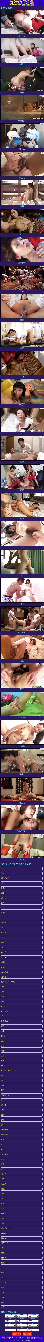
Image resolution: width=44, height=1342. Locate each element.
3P (2, 1268)
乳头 (3, 1090)
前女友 (3, 957)
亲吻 (3, 1046)
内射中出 (4, 932)
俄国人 (3, 1174)
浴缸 (3, 873)
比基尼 (3, 888)
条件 (11, 1338)
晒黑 (3, 1253)
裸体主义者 (5, 1095)
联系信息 (5, 1338)
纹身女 (3, 1258)
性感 (3, 1189)
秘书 (3, 1179)
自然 (3, 1085)
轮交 (3, 1001)
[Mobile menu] (2, 3)
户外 (3, 1110)
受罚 (3, 1139)
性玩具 (3, 1184)
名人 (3, 918)
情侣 (3, 927)
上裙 (3, 1292)
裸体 (3, 1080)
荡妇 (3, 1204)
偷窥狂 (3, 1297)
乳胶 (3, 1051)
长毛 (3, 1065)
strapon (4, 1233)
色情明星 (4, 1130)
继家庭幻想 (5, 1228)
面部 (3, 967)
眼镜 (3, 1006)
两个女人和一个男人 (8, 982)
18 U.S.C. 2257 (20, 1338)
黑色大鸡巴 (5, 878)
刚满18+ (4, 1263)
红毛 (3, 1159)
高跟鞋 (3, 1026)
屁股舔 (3, 1169)
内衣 (3, 1061)
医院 (3, 1036)
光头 (3, 868)
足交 (3, 996)
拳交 (3, 992)
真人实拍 (4, 1154)
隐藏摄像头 (5, 1021)
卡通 (3, 908)
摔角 (3, 1307)
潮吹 (3, 1223)
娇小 (3, 1115)
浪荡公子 (4, 1243)
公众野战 (4, 1135)
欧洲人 (3, 952)
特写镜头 (4, 923)
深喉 (3, 937)
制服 (3, 1287)
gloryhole (4, 1011)
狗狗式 (3, 942)
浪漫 (3, 947)
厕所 (3, 1277)
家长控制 (38, 1338)
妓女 (3, 1302)
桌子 (3, 1248)
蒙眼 (3, 893)
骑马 (3, 1164)
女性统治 (4, 972)
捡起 (3, 1120)
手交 (3, 1016)
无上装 (3, 1282)
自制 (3, 1031)
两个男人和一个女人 (8, 1070)
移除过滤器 (27, 1334)
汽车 (3, 903)
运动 (3, 1218)
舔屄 (3, 1149)
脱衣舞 (3, 1238)
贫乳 (3, 1208)
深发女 (3, 898)
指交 (3, 987)
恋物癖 (3, 977)
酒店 (3, 1041)
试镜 (3, 913)
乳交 (3, 1273)
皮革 (3, 1056)
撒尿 (3, 1125)
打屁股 (3, 1213)
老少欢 (3, 1105)
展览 (3, 962)
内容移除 (30, 1338)
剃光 (3, 1194)
